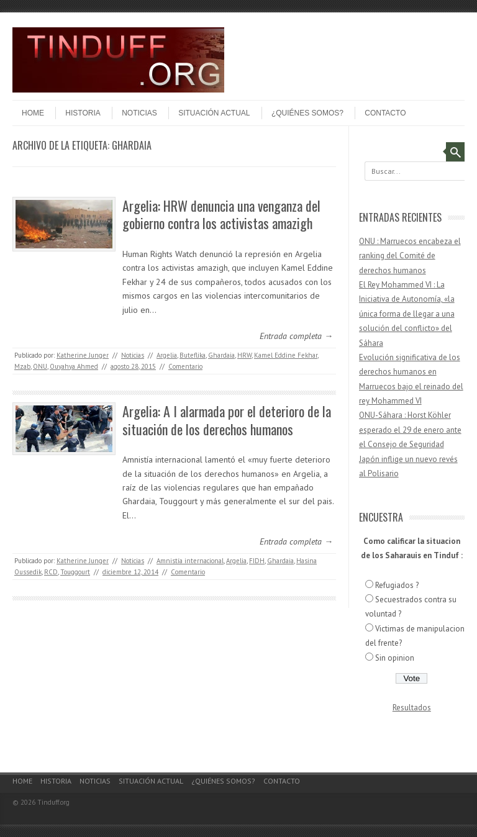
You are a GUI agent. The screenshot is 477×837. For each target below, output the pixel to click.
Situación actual (214, 113)
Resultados (412, 707)
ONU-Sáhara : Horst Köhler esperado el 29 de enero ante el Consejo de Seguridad (410, 430)
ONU (40, 366)
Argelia (167, 355)
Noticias (139, 113)
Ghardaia (221, 355)
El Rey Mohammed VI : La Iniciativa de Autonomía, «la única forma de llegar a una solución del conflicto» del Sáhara (407, 313)
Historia (82, 113)
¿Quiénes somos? (307, 113)
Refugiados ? (397, 585)
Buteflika (192, 355)
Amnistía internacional (190, 560)
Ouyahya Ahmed (74, 366)
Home (33, 113)
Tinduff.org (53, 802)
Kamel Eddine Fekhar (285, 355)
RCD (51, 572)
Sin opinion (394, 658)
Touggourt (75, 572)
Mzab (22, 366)
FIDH (257, 560)
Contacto (385, 113)
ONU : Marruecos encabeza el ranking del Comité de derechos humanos (410, 256)
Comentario (185, 366)
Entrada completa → (296, 336)
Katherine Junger (83, 355)
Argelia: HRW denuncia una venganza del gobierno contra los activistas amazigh (221, 214)
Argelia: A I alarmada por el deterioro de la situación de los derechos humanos (226, 420)
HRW (244, 355)
